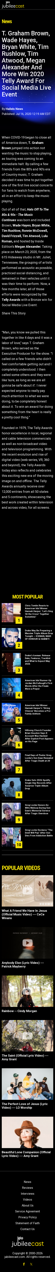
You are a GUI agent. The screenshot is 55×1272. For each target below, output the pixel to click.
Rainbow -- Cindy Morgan (19, 1011)
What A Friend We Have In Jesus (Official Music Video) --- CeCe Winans (24, 914)
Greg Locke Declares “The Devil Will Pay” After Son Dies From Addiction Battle (39, 833)
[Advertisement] (28, 575)
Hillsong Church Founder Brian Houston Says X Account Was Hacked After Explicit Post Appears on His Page (39, 736)
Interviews (27, 1193)
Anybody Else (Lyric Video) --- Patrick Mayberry (23, 964)
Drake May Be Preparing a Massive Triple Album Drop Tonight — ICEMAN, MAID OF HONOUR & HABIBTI (39, 634)
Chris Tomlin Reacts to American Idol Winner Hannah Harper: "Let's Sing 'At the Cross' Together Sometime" (39, 611)
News (27, 1182)
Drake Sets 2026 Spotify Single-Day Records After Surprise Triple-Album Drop (38, 784)
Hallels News (14, 109)
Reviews (27, 1188)
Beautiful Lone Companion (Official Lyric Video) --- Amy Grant (26, 1154)
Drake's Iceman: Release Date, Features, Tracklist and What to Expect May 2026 (37, 659)
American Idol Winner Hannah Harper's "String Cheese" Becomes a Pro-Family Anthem (38, 709)
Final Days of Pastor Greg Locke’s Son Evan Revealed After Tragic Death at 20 (39, 758)
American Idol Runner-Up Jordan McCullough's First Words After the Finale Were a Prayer (38, 684)
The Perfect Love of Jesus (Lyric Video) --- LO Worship (25, 1105)
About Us (27, 1205)
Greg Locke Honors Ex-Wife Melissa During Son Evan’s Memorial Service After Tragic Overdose (37, 809)
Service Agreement (27, 1211)
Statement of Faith (27, 1223)
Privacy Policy (27, 1217)
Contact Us (27, 1229)
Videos (27, 1199)
